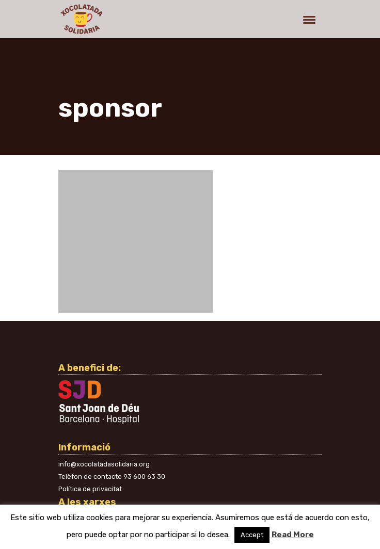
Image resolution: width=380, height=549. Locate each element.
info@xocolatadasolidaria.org (104, 464)
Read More (293, 534)
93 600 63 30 (144, 476)
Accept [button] (252, 535)
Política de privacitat (90, 489)
